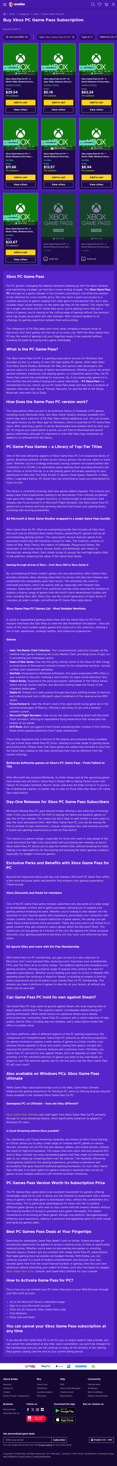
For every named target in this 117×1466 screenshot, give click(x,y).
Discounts (41, 1396)
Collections (42, 1388)
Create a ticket (66, 1392)
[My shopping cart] (106, 4)
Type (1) (87, 37)
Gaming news (94, 1384)
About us (7, 1384)
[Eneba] (17, 4)
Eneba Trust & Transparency (16, 1396)
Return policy (66, 1396)
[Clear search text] (73, 37)
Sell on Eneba (9, 1409)
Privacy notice (45, 1445)
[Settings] (101, 1440)
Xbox (36, 14)
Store (12, 14)
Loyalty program (44, 1392)
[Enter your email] (27, 1440)
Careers (6, 1392)
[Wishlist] (99, 4)
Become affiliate (95, 1392)
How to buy (42, 1384)
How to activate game (70, 1388)
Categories (24, 14)
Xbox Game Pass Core (20, 1271)
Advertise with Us (11, 1413)
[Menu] (4, 4)
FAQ (62, 1384)
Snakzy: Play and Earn (98, 1396)
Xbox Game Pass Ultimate (22, 1114)
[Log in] (113, 4)
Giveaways (93, 1388)
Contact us (8, 1388)
